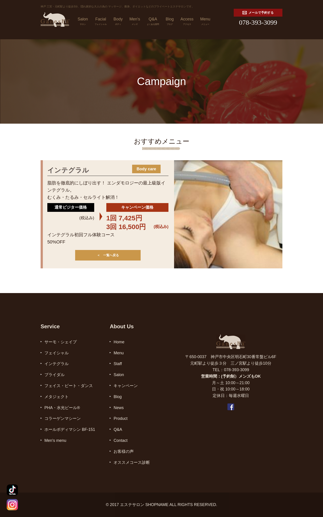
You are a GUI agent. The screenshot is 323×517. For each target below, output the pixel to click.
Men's (134, 22)
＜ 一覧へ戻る (108, 255)
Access (187, 22)
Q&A (153, 22)
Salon (83, 22)
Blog (170, 22)
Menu (205, 22)
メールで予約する (258, 12)
